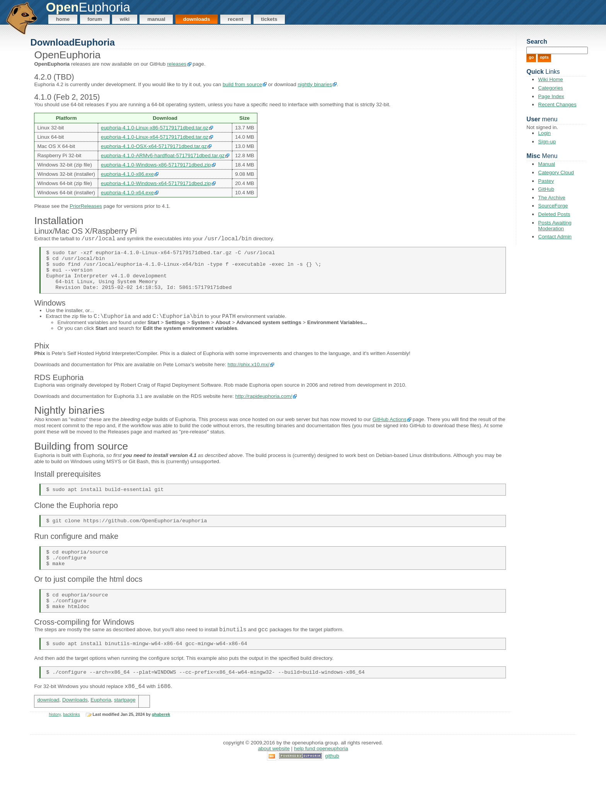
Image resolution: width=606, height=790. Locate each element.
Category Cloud (556, 172)
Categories (550, 88)
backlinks (71, 738)
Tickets (269, 19)
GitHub (546, 189)
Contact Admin (555, 237)
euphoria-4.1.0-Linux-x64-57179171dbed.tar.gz (154, 137)
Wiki (124, 19)
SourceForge (553, 206)
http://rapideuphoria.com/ (263, 406)
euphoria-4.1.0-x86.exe (127, 174)
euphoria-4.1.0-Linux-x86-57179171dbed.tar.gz (154, 128)
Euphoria (100, 724)
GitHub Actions (390, 430)
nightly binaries (315, 84)
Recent (235, 19)
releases (176, 64)
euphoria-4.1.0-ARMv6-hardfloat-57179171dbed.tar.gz (163, 155)
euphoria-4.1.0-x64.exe (127, 192)
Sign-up (547, 141)
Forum (94, 19)
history (55, 738)
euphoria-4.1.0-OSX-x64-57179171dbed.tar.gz (154, 146)
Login (544, 133)
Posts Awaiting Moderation (554, 225)
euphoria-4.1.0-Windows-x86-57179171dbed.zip (156, 165)
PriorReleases (86, 206)
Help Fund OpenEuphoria (321, 773)
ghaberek (161, 738)
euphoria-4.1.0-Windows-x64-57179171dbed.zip (156, 183)
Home (63, 19)
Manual (156, 19)
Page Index (551, 96)
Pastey (546, 181)
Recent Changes (557, 104)
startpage (125, 724)
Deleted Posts (554, 214)
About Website (273, 773)
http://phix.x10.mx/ (248, 375)
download (48, 724)
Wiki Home (550, 79)
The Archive (551, 197)
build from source (242, 84)
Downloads (196, 19)
